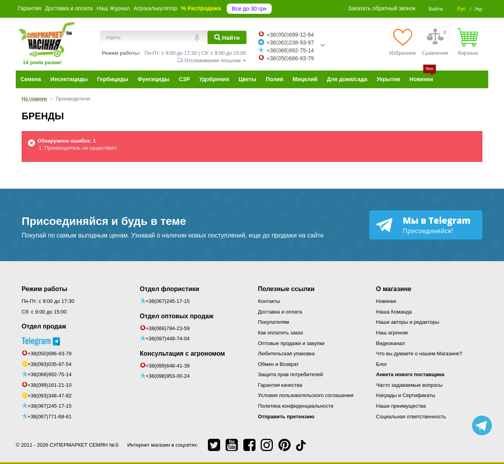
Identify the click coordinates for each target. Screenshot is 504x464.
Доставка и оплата (69, 8)
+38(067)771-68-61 (50, 416)
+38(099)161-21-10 (50, 385)
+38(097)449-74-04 (168, 339)
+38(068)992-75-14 (50, 374)
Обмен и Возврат (278, 364)
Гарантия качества (280, 385)
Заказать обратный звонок (382, 8)
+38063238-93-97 (290, 42)
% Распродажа (201, 8)
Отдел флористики (169, 289)
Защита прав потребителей (290, 374)
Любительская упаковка (286, 353)
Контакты (269, 301)
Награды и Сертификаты (405, 395)
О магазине (393, 289)
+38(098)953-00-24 (168, 376)
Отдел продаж (44, 326)
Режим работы (44, 289)
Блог (381, 364)
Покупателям (273, 322)
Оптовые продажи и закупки (291, 343)
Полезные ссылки (286, 289)
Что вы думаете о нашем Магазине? (419, 353)
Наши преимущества (401, 406)
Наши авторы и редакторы (407, 322)
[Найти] (227, 37)
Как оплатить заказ (280, 333)
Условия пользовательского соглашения (306, 395)
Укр (478, 9)
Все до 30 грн (249, 9)
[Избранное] (402, 41)
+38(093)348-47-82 (50, 396)
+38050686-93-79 (290, 58)
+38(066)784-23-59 (168, 328)
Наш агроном (392, 333)
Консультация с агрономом (182, 353)
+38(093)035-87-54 (50, 364)
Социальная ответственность (411, 416)
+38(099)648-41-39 (168, 366)
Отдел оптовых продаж (176, 316)
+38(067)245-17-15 (50, 406)
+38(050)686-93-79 (50, 353)
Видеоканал (390, 343)
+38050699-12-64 (290, 35)
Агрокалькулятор (155, 8)
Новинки (386, 301)
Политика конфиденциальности (296, 406)
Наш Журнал (113, 8)
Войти (435, 9)
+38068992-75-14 (290, 50)
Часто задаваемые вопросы (409, 385)
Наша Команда (394, 312)
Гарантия (29, 8)
